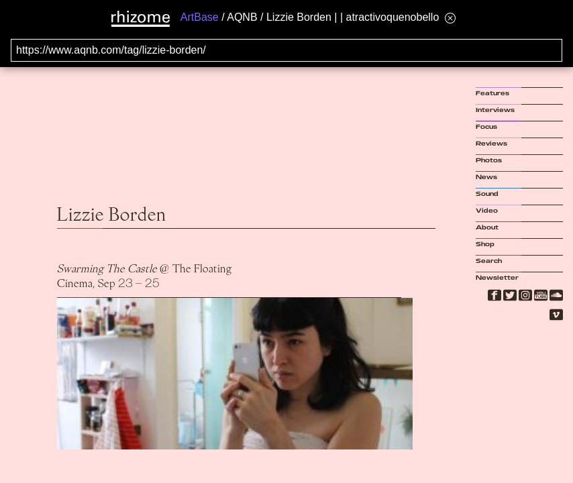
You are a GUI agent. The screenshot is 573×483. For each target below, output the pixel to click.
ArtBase (199, 17)
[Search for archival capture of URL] (286, 50)
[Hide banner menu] (450, 17)
